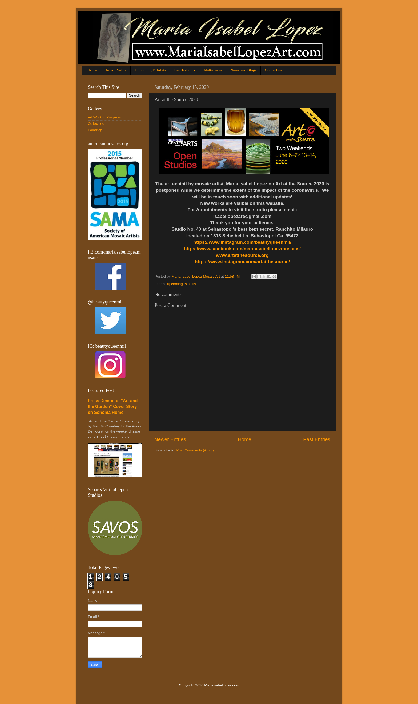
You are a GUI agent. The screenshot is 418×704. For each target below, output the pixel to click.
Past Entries (316, 439)
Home (92, 70)
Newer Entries (170, 439)
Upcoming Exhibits (150, 70)
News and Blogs (243, 70)
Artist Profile (115, 70)
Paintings (95, 130)
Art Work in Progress (104, 117)
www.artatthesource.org (242, 255)
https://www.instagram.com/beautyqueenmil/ (242, 242)
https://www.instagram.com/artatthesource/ (242, 261)
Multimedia (212, 70)
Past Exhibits (184, 70)
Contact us (273, 70)
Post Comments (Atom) (195, 450)
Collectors (96, 124)
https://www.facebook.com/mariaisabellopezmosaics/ (242, 248)
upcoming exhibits (181, 284)
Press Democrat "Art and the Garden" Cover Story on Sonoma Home (113, 406)
